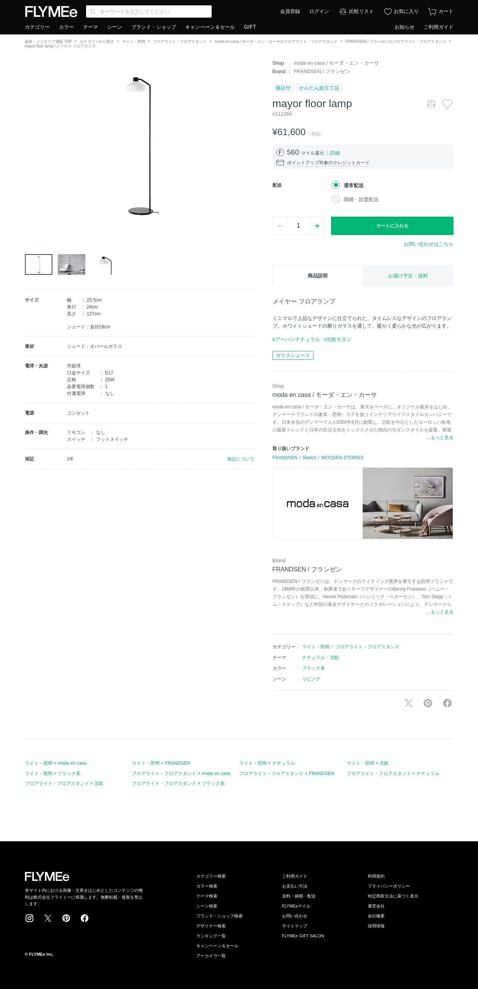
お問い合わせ (294, 916)
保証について (240, 459)
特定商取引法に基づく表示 (393, 896)
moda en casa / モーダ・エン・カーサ (336, 63)
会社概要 (376, 916)
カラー (66, 27)
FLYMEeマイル (296, 906)
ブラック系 (313, 668)
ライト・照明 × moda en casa (55, 763)
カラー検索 (206, 886)
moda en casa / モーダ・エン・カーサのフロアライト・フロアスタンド (276, 41)
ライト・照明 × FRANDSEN (161, 763)
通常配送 (354, 185)
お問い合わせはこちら (429, 244)
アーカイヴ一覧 (211, 955)
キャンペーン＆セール (210, 27)
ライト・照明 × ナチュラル (267, 763)
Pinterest (66, 918)
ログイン (319, 11)
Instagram (29, 918)
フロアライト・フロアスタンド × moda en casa (181, 773)
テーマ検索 (206, 896)
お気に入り (406, 11)
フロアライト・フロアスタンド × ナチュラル (393, 773)
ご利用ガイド (439, 27)
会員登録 (290, 11)
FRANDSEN (285, 457)
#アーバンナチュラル (296, 339)
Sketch (309, 457)
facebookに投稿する (447, 703)
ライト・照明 (133, 41)
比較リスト (361, 11)
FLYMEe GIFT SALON (303, 936)
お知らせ (404, 27)
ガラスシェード (293, 355)
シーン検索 (206, 906)
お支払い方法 (294, 886)
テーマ (90, 27)
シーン (114, 27)
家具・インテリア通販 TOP (48, 41)
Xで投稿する (409, 703)
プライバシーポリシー (389, 886)
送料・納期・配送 (299, 896)
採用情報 (376, 926)
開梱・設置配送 (361, 199)
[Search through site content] (149, 11)
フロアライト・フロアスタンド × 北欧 (64, 783)
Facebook (84, 918)
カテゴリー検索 (211, 876)
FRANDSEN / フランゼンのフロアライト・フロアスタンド (396, 41)
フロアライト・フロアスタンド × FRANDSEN (286, 773)
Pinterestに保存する (428, 703)
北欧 (334, 657)
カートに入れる (392, 225)
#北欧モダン (337, 339)
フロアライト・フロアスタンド (180, 41)
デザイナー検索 (211, 926)
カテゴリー (37, 27)
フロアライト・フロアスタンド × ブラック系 (178, 783)
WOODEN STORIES (342, 457)
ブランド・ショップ (153, 27)
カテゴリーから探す (97, 41)
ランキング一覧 (211, 936)
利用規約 (376, 876)
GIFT (250, 27)
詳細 (335, 153)
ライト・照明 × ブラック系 (53, 773)
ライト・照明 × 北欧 (368, 763)
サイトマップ (294, 926)
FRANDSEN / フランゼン (322, 71)
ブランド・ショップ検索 (219, 916)
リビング (311, 679)
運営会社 (376, 906)
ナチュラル (313, 657)
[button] (31, 146)
